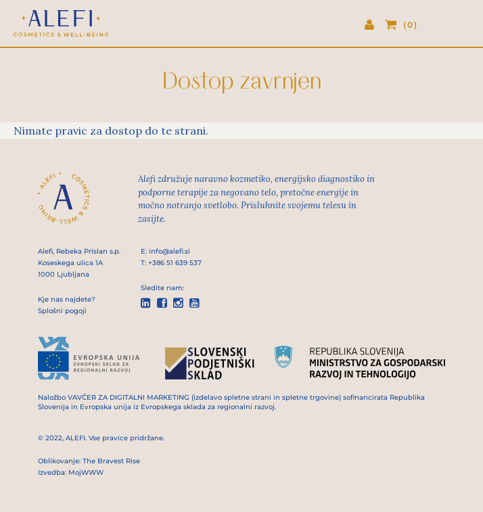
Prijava (375, 25)
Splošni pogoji (62, 310)
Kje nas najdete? (66, 299)
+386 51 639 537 (175, 262)
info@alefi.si (169, 251)
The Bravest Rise (111, 461)
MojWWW (86, 472)
